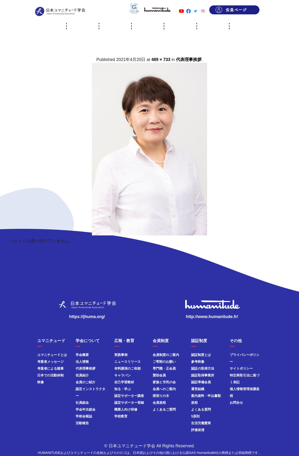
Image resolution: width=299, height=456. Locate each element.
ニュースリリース (127, 361)
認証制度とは (201, 355)
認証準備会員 (201, 382)
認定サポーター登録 (129, 402)
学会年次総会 (85, 409)
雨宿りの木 (161, 396)
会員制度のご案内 (166, 355)
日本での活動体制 (50, 375)
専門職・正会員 (164, 368)
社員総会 (82, 402)
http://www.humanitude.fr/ (212, 316)
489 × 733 (160, 59)
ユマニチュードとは (52, 355)
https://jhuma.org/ (87, 316)
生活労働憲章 (201, 423)
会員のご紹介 (85, 382)
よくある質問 (201, 409)
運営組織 (197, 389)
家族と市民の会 (164, 382)
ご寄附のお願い (164, 361)
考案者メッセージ (50, 361)
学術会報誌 (84, 416)
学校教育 (120, 416)
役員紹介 (82, 375)
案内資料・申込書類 (206, 396)
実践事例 (120, 355)
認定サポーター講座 (129, 396)
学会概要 (82, 355)
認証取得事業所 (202, 375)
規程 (194, 402)
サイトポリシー (241, 368)
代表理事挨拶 (188, 59)
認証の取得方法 (202, 368)
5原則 (195, 416)
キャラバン (122, 375)
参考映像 (197, 361)
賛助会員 (159, 375)
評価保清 (197, 430)
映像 (40, 382)
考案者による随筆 (50, 368)
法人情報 (82, 361)
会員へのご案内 (164, 389)
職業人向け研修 (125, 409)
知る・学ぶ (122, 389)
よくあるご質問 (164, 409)
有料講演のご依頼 (127, 368)
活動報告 (82, 423)
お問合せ (236, 402)
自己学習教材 (124, 382)
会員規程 (159, 402)
